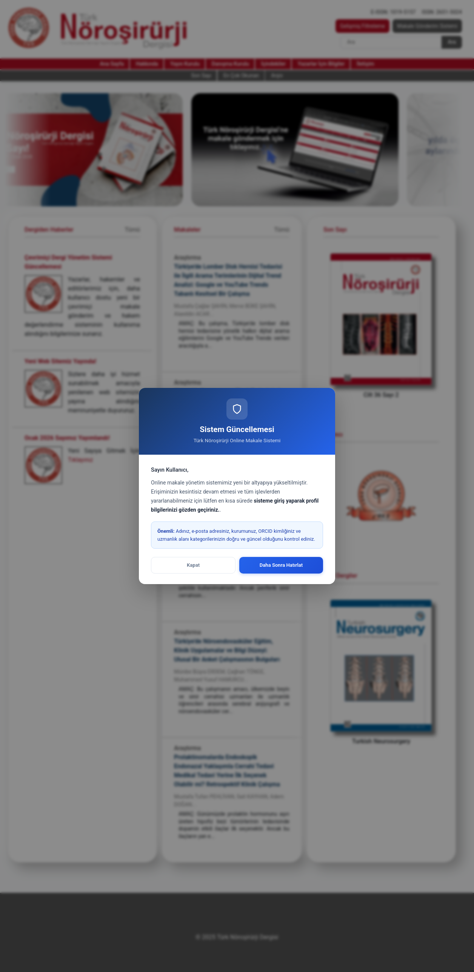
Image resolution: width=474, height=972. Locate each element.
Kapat (193, 565)
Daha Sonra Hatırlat (281, 565)
